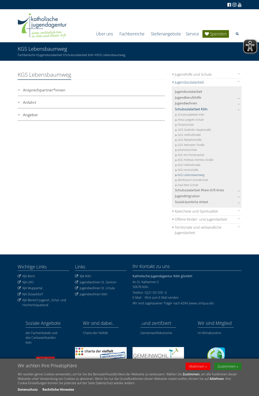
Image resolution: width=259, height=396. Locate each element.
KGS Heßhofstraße (189, 165)
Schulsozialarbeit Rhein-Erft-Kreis (199, 190)
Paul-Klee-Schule (188, 185)
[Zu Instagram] (234, 4)
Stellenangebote (166, 34)
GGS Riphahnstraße (190, 140)
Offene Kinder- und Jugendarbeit (201, 219)
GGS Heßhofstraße (189, 135)
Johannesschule (187, 150)
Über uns (104, 34)
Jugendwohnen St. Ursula (95, 288)
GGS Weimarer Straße (191, 145)
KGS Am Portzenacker (191, 155)
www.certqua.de (201, 303)
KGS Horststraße (188, 170)
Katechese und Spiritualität (196, 211)
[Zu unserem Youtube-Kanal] (239, 4)
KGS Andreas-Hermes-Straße (195, 160)
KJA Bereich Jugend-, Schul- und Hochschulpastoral (42, 302)
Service (192, 34)
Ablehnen (196, 366)
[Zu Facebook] (229, 4)
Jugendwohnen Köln (91, 294)
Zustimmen (227, 366)
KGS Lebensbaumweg (110, 55)
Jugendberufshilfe (188, 97)
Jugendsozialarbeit (50, 55)
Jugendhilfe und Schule (193, 74)
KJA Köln (83, 276)
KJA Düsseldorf (30, 294)
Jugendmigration (187, 196)
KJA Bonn (26, 276)
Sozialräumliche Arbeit (191, 202)
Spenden (218, 34)
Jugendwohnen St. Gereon (95, 282)
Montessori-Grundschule (193, 180)
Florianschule (186, 124)
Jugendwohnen (186, 103)
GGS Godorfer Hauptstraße (194, 130)
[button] (237, 33)
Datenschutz (28, 390)
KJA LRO (26, 282)
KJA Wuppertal (30, 288)
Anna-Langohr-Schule (191, 120)
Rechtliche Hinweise (58, 390)
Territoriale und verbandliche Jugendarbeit (198, 230)
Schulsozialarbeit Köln (79, 55)
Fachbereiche (132, 34)
